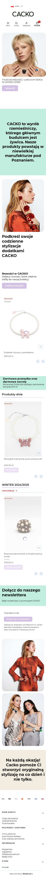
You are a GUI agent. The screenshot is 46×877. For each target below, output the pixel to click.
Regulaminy (7, 849)
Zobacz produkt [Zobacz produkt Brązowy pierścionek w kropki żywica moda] (13, 567)
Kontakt (5, 867)
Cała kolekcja (9, 491)
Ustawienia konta (9, 821)
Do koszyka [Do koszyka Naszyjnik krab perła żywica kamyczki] (11, 470)
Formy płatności (9, 834)
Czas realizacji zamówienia (13, 839)
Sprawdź (10, 88)
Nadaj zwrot (7, 857)
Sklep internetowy (20, 874)
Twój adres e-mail (11, 613)
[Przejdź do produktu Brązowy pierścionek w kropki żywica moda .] (23, 524)
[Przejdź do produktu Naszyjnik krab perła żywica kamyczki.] (23, 429)
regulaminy (7, 852)
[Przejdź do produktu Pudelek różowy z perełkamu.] (24, 323)
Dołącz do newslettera (18, 619)
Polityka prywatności (11, 854)
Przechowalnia (8, 823)
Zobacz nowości (14, 285)
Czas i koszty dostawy (11, 836)
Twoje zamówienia (10, 818)
